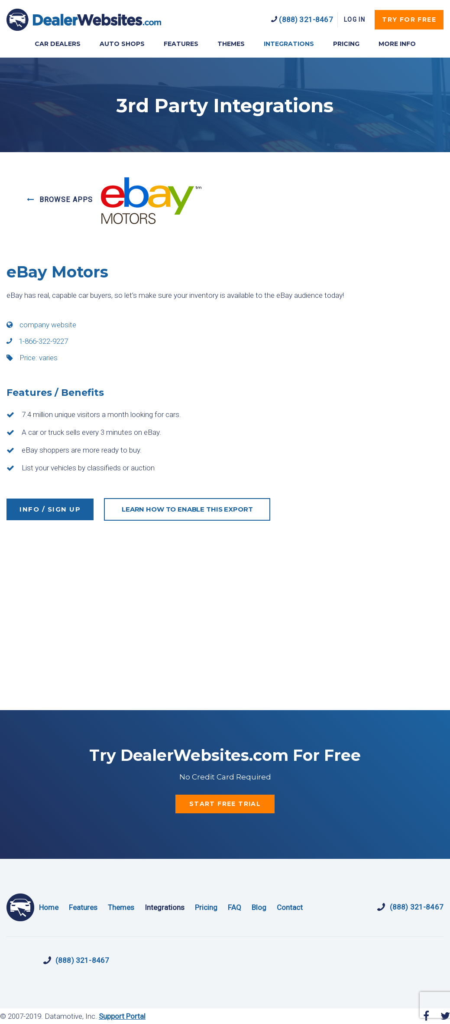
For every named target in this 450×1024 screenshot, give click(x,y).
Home (48, 907)
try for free (409, 19)
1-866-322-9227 (37, 341)
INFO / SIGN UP (50, 509)
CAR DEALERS (58, 44)
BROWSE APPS (60, 200)
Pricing (206, 907)
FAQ (234, 907)
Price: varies (32, 357)
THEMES (231, 44)
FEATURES (181, 44)
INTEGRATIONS (289, 44)
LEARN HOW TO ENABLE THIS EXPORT (187, 509)
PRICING (346, 44)
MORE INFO (397, 44)
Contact (290, 907)
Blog (259, 907)
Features (83, 907)
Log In (354, 19)
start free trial (225, 804)
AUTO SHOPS (122, 44)
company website (41, 324)
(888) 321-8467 (302, 19)
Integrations (165, 907)
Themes (121, 907)
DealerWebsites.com (83, 20)
